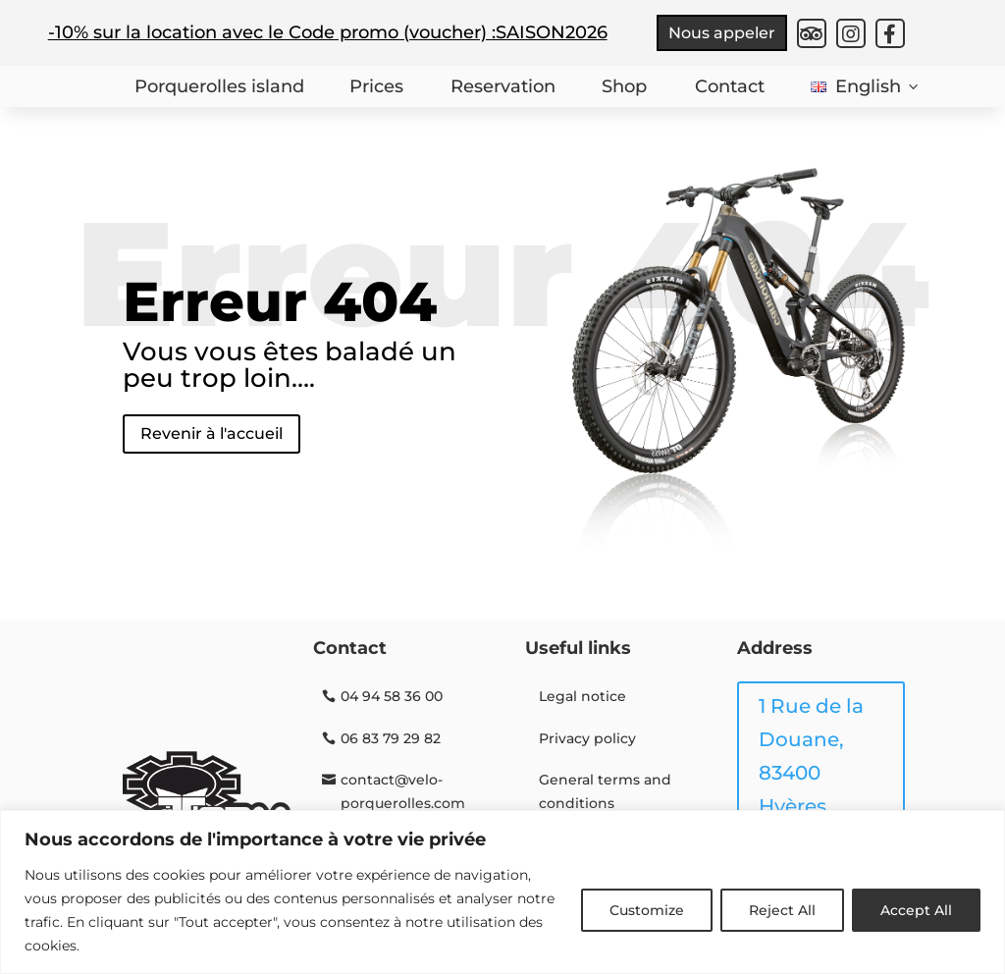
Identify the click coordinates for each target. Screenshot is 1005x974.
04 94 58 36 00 (392, 696)
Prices (375, 86)
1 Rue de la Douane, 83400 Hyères (811, 756)
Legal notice (582, 696)
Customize (646, 910)
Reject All (782, 910)
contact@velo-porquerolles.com (403, 791)
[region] (502, 892)
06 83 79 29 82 (391, 738)
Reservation (501, 86)
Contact (729, 86)
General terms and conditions (605, 791)
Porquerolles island (217, 86)
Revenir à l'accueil (211, 433)
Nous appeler (721, 33)
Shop (623, 86)
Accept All (916, 910)
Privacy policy (587, 738)
